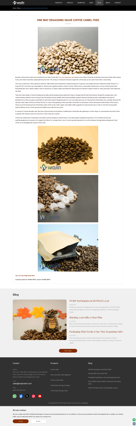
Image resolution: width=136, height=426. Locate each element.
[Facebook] (21, 396)
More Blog (68, 351)
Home (14, 8)
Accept (21, 421)
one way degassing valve (67, 77)
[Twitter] (27, 396)
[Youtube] (40, 396)
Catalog (70, 3)
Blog (99, 3)
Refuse (38, 421)
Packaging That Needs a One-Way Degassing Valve (96, 331)
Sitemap (85, 403)
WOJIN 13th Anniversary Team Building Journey (103, 388)
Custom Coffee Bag (57, 380)
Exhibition (81, 3)
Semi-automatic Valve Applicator (61, 375)
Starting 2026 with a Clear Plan (85, 317)
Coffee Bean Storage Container (60, 385)
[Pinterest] (33, 396)
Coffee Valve (55, 369)
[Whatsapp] (14, 396)
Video (91, 3)
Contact (118, 3)
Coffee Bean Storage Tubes (59, 391)
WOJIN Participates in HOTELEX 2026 (89, 300)
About (108, 3)
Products (58, 3)
